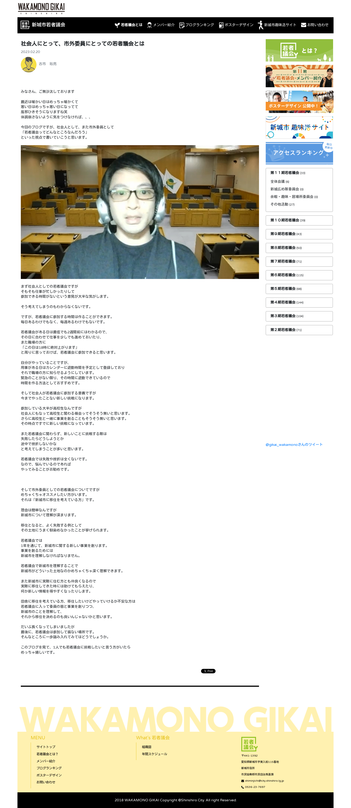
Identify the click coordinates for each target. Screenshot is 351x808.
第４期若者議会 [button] (283, 302)
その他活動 (279, 204)
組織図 (146, 747)
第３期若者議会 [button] (283, 316)
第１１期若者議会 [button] (285, 173)
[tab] (299, 173)
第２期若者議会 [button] (283, 330)
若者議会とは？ (47, 754)
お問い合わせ (314, 25)
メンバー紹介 (160, 25)
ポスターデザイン (235, 25)
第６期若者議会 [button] (283, 275)
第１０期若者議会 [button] (285, 220)
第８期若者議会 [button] (283, 248)
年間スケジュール (154, 754)
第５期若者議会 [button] (283, 289)
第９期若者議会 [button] (283, 234)
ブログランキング (196, 25)
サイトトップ (45, 747)
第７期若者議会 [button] (283, 261)
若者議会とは (128, 25)
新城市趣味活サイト (276, 25)
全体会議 (277, 181)
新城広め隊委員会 (284, 189)
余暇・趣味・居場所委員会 (291, 197)
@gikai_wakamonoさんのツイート (294, 444)
